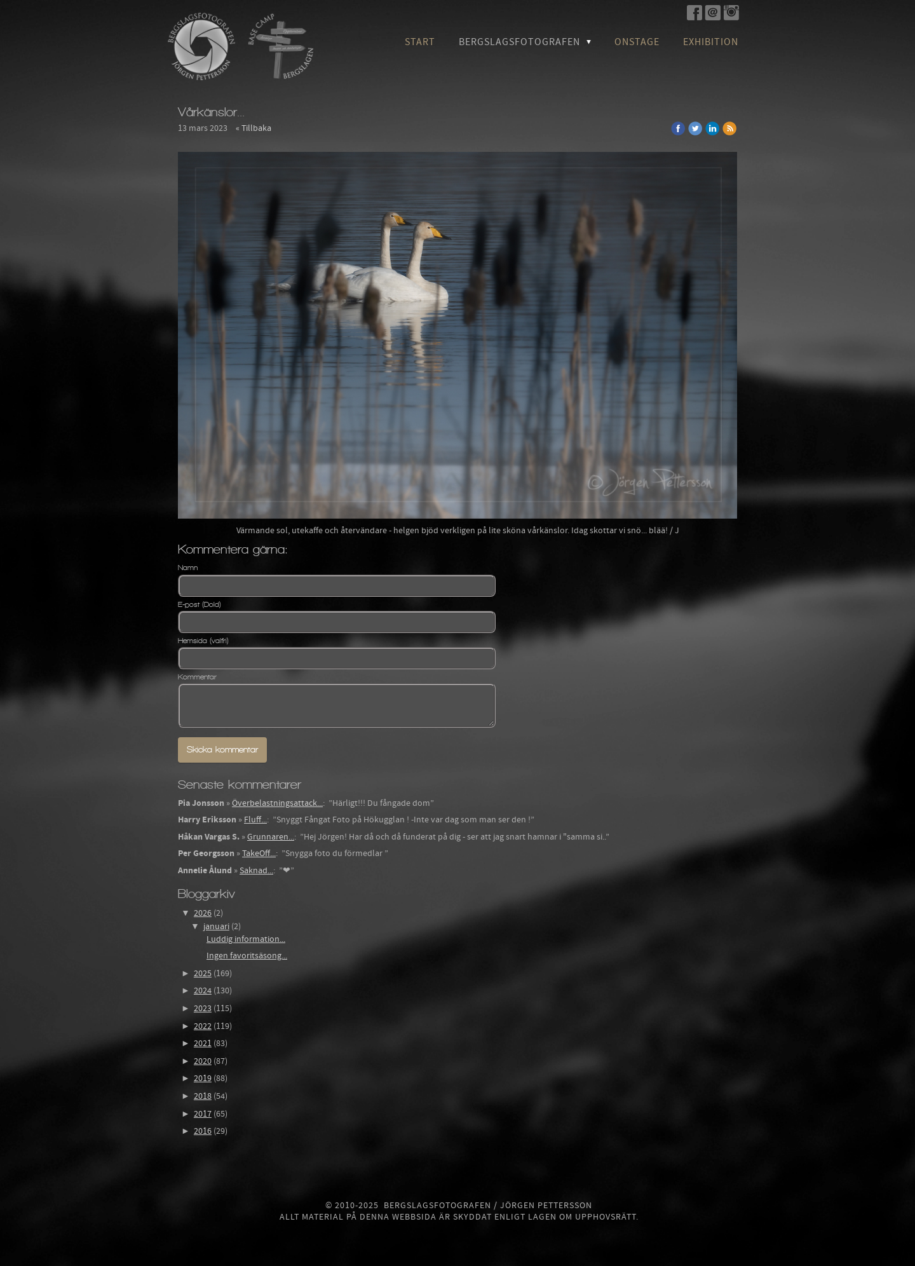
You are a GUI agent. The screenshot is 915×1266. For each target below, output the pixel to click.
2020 (203, 1061)
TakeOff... (259, 853)
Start (420, 42)
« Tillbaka (253, 128)
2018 (203, 1096)
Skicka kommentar (222, 749)
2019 (203, 1078)
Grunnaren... (270, 837)
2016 (203, 1131)
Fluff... (255, 820)
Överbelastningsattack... (277, 803)
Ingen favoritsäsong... (247, 956)
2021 (203, 1043)
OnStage (637, 42)
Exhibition (710, 42)
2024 (203, 991)
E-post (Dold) (199, 604)
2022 (203, 1026)
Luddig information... (246, 939)
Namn (188, 567)
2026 (203, 913)
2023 (203, 1008)
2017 (203, 1114)
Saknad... (256, 870)
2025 (203, 973)
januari (216, 926)
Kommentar (197, 677)
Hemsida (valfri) (203, 640)
